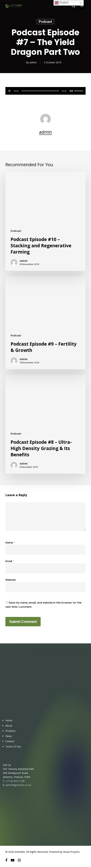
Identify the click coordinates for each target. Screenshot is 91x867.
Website (10, 580)
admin (33, 62)
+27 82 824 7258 (15, 781)
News (8, 736)
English (62, 3)
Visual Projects (71, 851)
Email (9, 561)
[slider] (40, 91)
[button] (82, 6)
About (8, 725)
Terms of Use (13, 746)
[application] (45, 91)
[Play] (9, 91)
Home (8, 720)
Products (10, 730)
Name (10, 542)
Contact (9, 741)
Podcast (45, 21)
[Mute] (71, 91)
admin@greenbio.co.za (18, 785)
